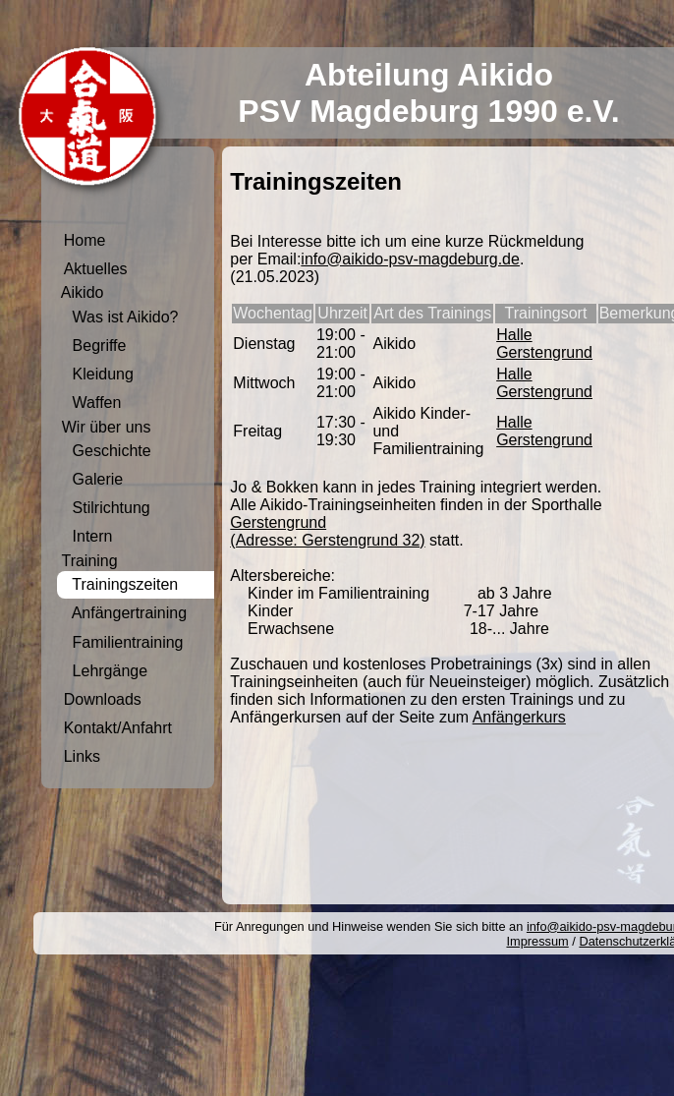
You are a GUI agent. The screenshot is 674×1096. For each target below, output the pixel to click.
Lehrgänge (105, 671)
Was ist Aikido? (121, 317)
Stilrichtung (107, 507)
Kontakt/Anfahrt (118, 728)
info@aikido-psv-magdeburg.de (410, 259)
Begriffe (95, 345)
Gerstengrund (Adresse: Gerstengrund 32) (327, 531)
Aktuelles (96, 268)
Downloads (102, 699)
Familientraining (124, 642)
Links (82, 756)
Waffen (93, 402)
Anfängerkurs (519, 717)
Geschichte (107, 450)
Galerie (93, 479)
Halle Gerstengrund (544, 343)
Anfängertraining (125, 613)
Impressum (537, 941)
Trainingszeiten (121, 584)
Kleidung (99, 374)
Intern (88, 536)
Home (85, 240)
